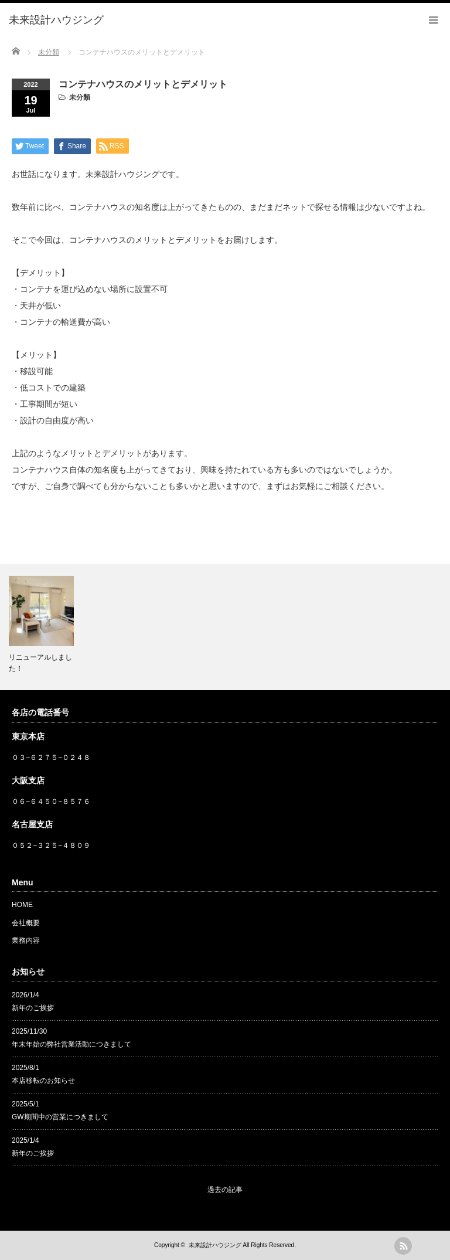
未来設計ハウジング (215, 1245)
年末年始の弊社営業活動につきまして (71, 1044)
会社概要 (26, 923)
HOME (22, 905)
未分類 (79, 97)
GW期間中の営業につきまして (60, 1117)
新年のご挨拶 (33, 1008)
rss (403, 1246)
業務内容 (26, 940)
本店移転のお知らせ (43, 1080)
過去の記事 (225, 1190)
